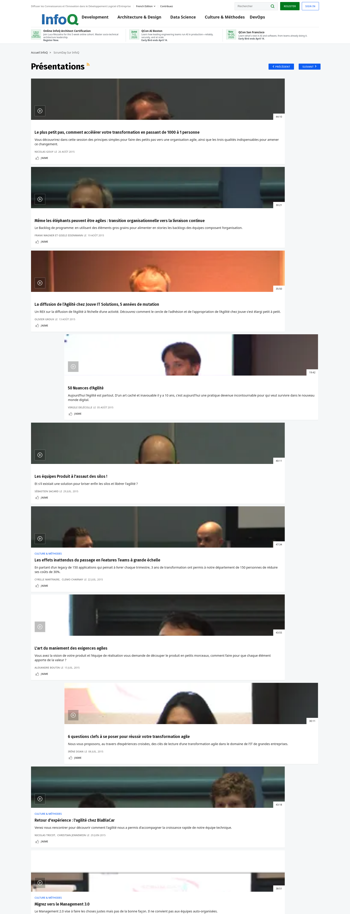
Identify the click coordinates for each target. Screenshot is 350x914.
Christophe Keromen (195, 421)
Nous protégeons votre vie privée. (52, 758)
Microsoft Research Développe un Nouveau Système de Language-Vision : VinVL (230, 597)
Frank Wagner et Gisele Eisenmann (132, 183)
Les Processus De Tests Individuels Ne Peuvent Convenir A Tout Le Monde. (174, 614)
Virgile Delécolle (268, 187)
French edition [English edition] (144, 5)
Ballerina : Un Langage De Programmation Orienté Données (113, 614)
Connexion (39, 806)
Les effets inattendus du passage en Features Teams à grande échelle (136, 267)
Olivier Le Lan (144, 418)
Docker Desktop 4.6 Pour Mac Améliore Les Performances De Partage (55, 610)
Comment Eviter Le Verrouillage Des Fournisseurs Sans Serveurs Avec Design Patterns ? (115, 572)
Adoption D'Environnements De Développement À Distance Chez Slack (292, 590)
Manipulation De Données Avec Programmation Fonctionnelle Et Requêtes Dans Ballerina (114, 594)
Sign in (310, 5)
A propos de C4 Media (46, 850)
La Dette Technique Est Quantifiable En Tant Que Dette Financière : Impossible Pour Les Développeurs (172, 574)
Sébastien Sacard (46, 309)
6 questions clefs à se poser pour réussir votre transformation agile (284, 267)
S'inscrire (37, 799)
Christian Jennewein (71, 418)
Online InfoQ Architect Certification (139, 802)
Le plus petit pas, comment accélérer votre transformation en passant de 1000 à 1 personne (63, 145)
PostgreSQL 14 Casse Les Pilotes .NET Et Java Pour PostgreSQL (54, 592)
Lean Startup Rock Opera (281, 383)
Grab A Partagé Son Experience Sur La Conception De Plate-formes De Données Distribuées (229, 574)
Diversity (37, 857)
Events (35, 821)
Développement (49, 549)
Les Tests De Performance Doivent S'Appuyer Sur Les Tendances (173, 595)
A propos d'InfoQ (42, 842)
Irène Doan (263, 309)
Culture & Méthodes (218, 18)
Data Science (176, 18)
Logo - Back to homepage (49, 16)
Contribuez (38, 828)
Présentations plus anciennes (290, 453)
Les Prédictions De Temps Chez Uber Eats (232, 615)
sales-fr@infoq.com (76, 894)
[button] (66, 749)
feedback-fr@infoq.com (39, 896)
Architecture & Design (133, 18)
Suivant (306, 71)
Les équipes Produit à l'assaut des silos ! (57, 264)
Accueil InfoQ (39, 57)
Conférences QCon (43, 814)
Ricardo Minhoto (120, 418)
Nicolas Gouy (44, 187)
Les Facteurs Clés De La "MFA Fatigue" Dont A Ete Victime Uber (291, 570)
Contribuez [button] (166, 5)
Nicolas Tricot (45, 418)
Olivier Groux (191, 187)
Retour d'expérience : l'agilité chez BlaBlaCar (58, 386)
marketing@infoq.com (143, 894)
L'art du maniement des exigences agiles (205, 264)
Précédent (279, 71)
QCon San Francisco (127, 834)
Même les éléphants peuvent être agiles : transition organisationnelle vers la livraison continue (137, 145)
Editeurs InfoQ (41, 835)
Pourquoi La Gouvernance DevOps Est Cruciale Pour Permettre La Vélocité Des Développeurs (292, 612)
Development (88, 18)
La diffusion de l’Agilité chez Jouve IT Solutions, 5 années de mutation (210, 143)
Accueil (36, 792)
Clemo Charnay (145, 305)
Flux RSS (88, 71)
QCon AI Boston (124, 812)
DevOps (250, 18)
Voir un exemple (60, 671)
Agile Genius (264, 421)
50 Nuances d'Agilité (276, 137)
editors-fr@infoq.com (105, 896)
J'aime (44, 193)
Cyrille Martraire (120, 305)
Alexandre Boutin (193, 309)
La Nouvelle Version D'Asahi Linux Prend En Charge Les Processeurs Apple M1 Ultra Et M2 (56, 572)
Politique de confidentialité (246, 902)
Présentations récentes (54, 453)
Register (290, 5)
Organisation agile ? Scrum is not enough (208, 386)
